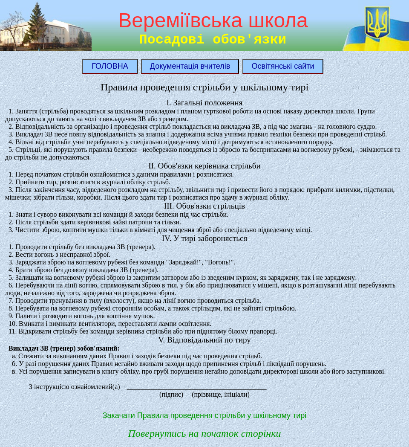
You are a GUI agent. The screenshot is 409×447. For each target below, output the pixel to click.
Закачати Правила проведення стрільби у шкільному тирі (205, 415)
